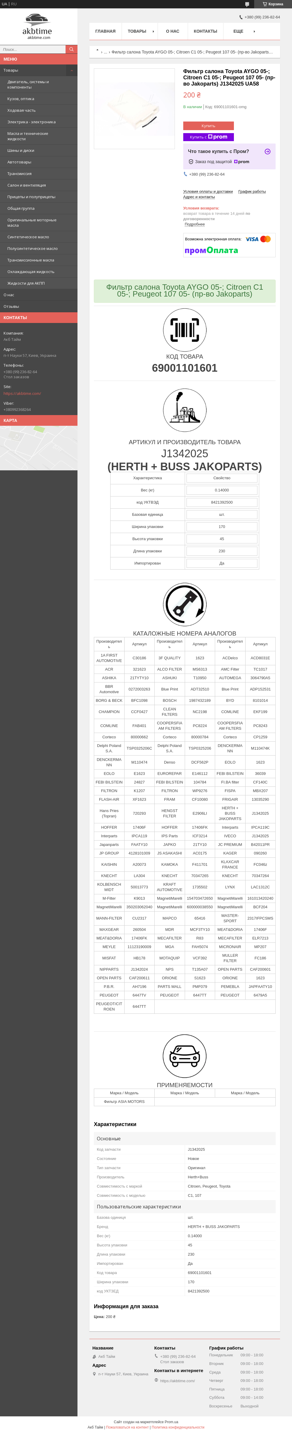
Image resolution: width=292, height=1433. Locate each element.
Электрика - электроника (31, 121)
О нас (9, 294)
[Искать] (71, 49)
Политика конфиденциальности (178, 1427)
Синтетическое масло (28, 236)
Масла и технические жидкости (27, 136)
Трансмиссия (19, 173)
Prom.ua (171, 1422)
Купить (208, 125)
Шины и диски (20, 150)
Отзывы (11, 306)
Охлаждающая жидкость (31, 271)
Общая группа (21, 208)
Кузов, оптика (20, 98)
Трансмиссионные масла (30, 260)
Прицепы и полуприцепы (31, 196)
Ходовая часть (21, 110)
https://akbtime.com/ (22, 393)
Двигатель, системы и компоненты (28, 84)
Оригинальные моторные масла (32, 222)
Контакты (205, 31)
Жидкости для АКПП (26, 283)
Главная (105, 31)
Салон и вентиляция (26, 185)
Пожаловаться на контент (127, 1427)
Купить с (208, 137)
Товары (11, 70)
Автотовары (19, 162)
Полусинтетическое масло (32, 248)
